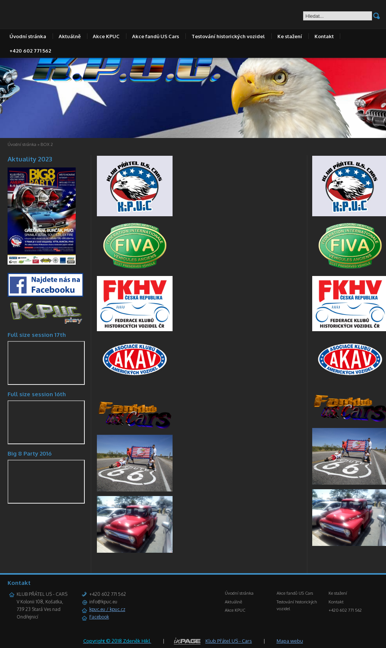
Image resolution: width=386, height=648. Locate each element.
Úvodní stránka (27, 36)
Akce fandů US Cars (155, 36)
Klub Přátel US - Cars (228, 641)
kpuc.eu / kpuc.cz (107, 609)
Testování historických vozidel (228, 36)
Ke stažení (289, 36)
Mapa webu (290, 641)
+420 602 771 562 (30, 51)
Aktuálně (70, 36)
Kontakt (324, 36)
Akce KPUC (106, 36)
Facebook (99, 617)
